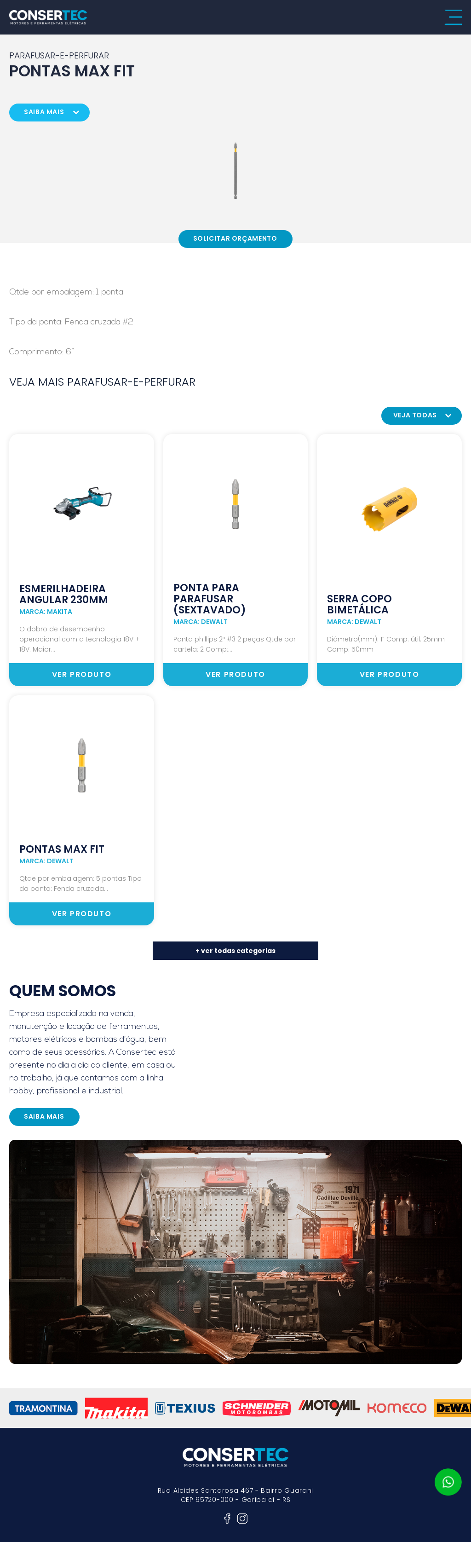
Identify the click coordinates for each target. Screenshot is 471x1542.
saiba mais (44, 111)
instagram (242, 1518)
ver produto (82, 674)
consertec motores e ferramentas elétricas (48, 17)
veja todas (415, 415)
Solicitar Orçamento (235, 238)
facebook (227, 1518)
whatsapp (448, 1482)
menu (453, 17)
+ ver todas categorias (235, 950)
